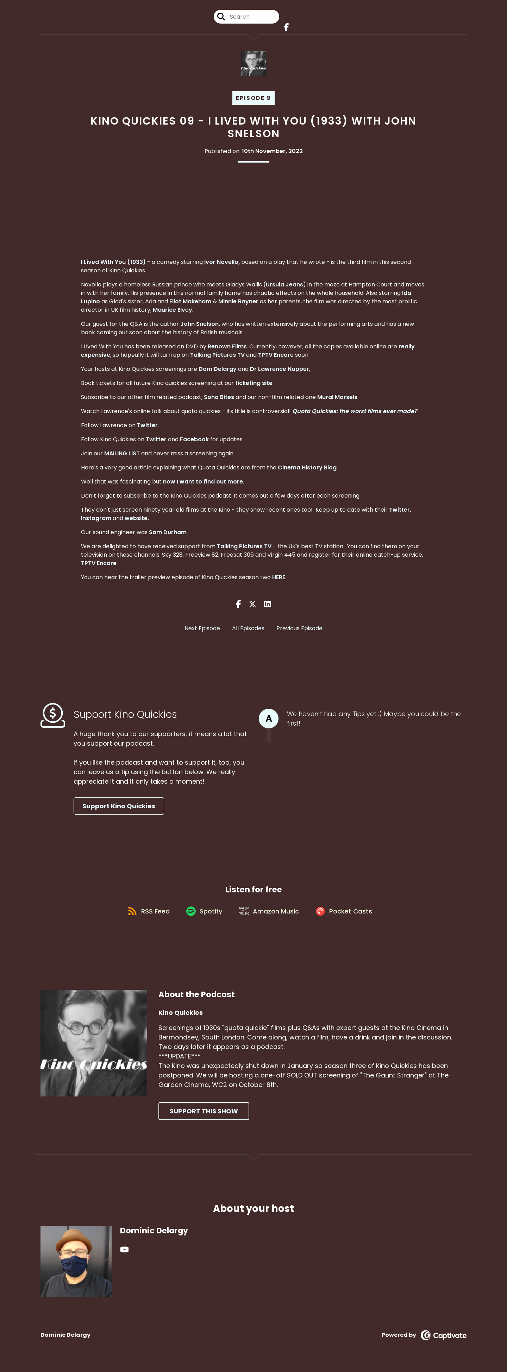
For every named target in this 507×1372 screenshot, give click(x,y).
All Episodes (248, 630)
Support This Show (204, 1115)
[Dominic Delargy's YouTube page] (124, 1254)
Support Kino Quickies (118, 807)
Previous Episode (299, 630)
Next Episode (202, 630)
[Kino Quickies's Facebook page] (285, 28)
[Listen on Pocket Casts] (347, 915)
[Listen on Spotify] (203, 915)
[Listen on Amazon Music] (270, 915)
